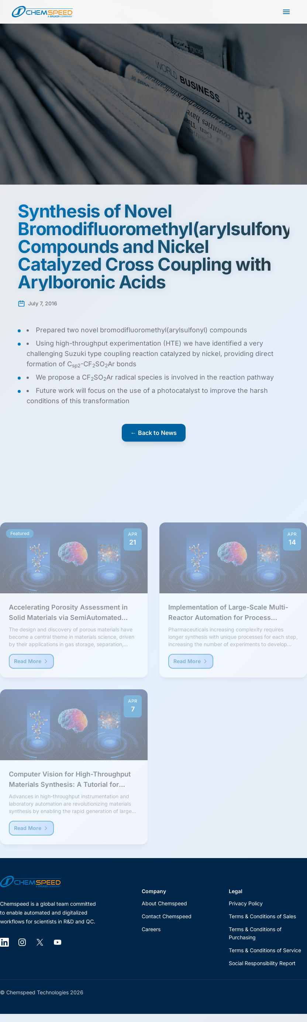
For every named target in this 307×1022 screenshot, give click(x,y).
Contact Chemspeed (167, 916)
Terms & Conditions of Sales (262, 916)
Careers (151, 929)
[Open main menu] (286, 11)
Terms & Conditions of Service (265, 950)
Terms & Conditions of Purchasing (255, 933)
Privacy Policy (246, 903)
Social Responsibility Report (262, 963)
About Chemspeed (164, 903)
